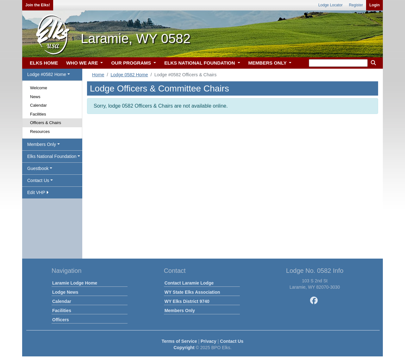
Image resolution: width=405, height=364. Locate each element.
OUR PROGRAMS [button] (131, 63)
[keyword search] (338, 63)
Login (374, 5)
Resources (40, 131)
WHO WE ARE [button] (82, 63)
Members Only (180, 310)
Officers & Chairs (45, 122)
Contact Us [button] (38, 180)
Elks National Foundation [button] (52, 156)
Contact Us (231, 341)
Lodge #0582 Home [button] (46, 74)
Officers (60, 319)
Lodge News (65, 292)
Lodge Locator (330, 5)
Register (356, 5)
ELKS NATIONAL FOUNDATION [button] (200, 63)
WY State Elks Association (192, 292)
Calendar (38, 105)
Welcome (38, 87)
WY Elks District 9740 (187, 301)
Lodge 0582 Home (129, 74)
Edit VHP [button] (37, 192)
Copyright (183, 347)
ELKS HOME (44, 63)
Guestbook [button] (38, 168)
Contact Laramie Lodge (189, 283)
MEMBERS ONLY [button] (268, 63)
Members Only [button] (41, 144)
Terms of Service (179, 341)
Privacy (208, 341)
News (35, 96)
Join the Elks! (37, 5)
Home (98, 74)
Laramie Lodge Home (74, 283)
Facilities (38, 114)
